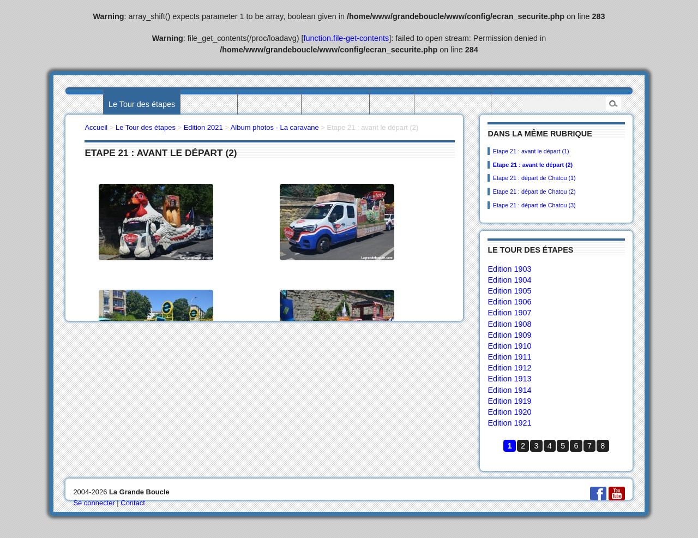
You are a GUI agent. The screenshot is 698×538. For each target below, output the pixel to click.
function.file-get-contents (346, 38)
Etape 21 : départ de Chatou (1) (534, 178)
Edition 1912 (509, 367)
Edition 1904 (509, 280)
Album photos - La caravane (275, 127)
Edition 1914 (509, 390)
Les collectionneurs (452, 104)
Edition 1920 (509, 412)
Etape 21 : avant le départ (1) (531, 151)
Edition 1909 (509, 335)
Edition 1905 (509, 290)
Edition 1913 (509, 378)
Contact (133, 503)
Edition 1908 (509, 324)
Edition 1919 (509, 401)
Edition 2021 (203, 127)
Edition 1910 (509, 346)
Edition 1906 (509, 301)
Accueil (85, 104)
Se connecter (94, 503)
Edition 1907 (509, 312)
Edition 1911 (509, 356)
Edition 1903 (509, 269)
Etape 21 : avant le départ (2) (533, 165)
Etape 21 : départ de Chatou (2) (534, 191)
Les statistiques (269, 104)
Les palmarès (208, 104)
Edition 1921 (509, 423)
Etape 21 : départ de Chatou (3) (534, 205)
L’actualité (391, 104)
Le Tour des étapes (142, 104)
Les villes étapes (335, 104)
